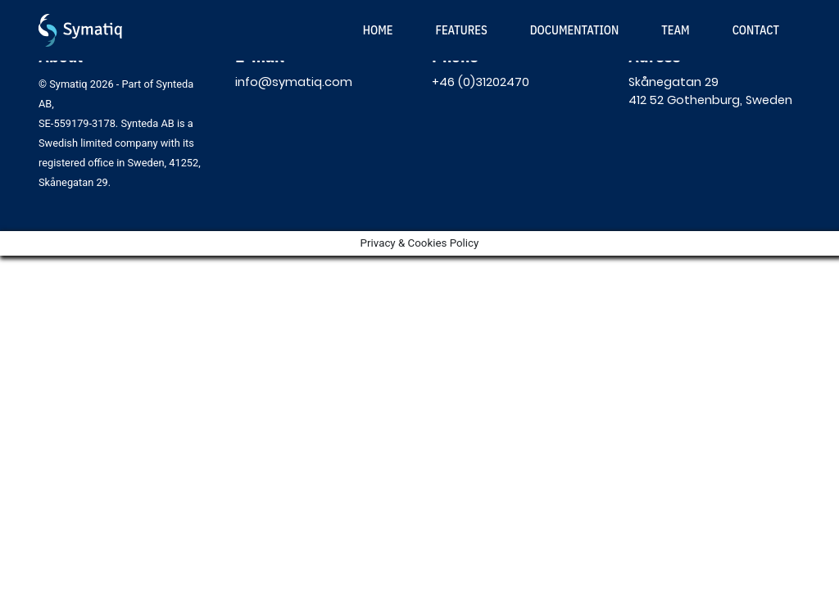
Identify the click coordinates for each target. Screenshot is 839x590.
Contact (755, 30)
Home (378, 30)
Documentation (574, 30)
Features (461, 30)
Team (675, 30)
